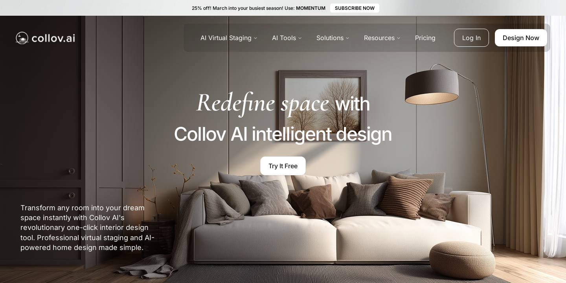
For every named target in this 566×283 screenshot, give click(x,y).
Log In (471, 38)
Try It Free (283, 166)
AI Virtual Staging (229, 38)
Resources (382, 38)
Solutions (333, 38)
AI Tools (287, 38)
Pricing (425, 38)
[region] (487, 230)
